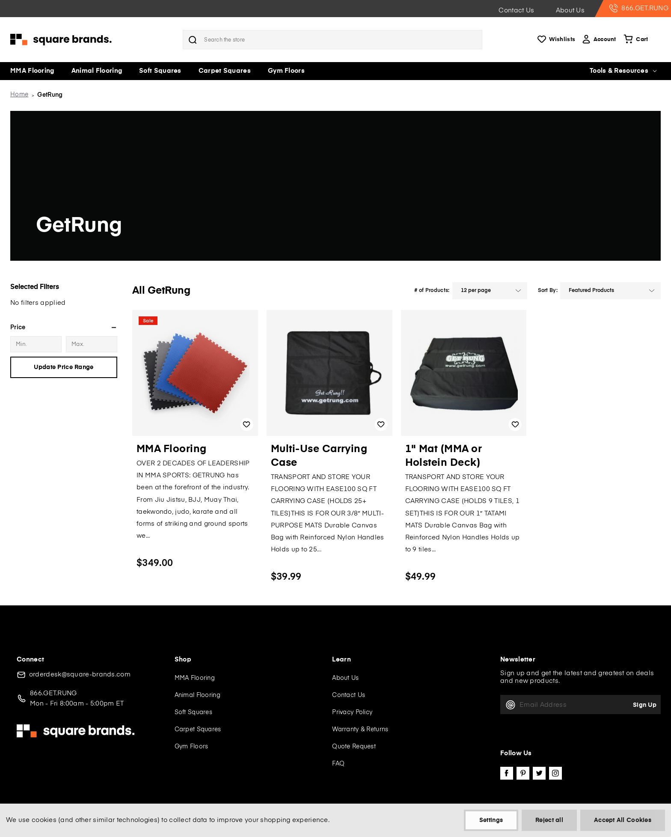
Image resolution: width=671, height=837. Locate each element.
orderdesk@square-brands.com (80, 674)
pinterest (523, 773)
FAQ (338, 764)
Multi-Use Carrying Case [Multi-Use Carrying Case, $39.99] (319, 456)
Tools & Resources (623, 71)
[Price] (63, 327)
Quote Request (354, 747)
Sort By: (548, 290)
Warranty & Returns (360, 730)
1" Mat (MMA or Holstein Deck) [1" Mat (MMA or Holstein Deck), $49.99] (443, 456)
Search (192, 40)
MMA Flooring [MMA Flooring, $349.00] (172, 449)
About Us (570, 10)
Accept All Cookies (622, 820)
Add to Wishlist (246, 424)
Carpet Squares (225, 71)
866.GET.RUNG (638, 8)
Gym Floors (286, 71)
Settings (491, 820)
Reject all (549, 820)
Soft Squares (160, 71)
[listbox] (489, 290)
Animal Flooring (96, 71)
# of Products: (431, 290)
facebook (506, 773)
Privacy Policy (352, 712)
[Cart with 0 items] (635, 39)
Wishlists (555, 39)
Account (598, 39)
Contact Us (516, 10)
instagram (555, 773)
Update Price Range (63, 367)
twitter (539, 773)
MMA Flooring (32, 71)
